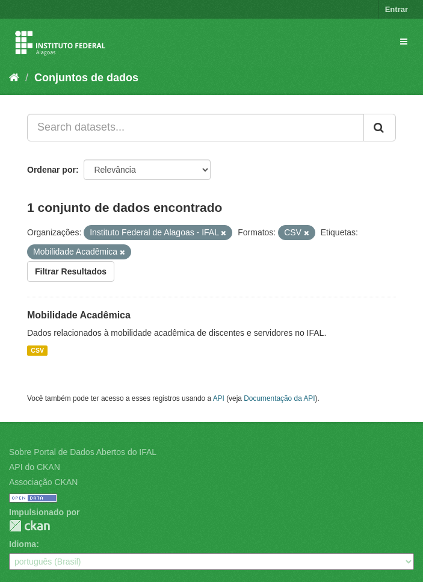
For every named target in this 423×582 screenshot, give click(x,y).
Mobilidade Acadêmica (79, 315)
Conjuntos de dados (86, 78)
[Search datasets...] (195, 127)
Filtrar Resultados (71, 271)
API (218, 398)
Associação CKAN (43, 482)
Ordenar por (51, 170)
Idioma (22, 544)
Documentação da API (279, 398)
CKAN (29, 525)
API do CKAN (34, 467)
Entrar (396, 9)
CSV (37, 350)
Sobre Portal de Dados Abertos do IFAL (82, 452)
